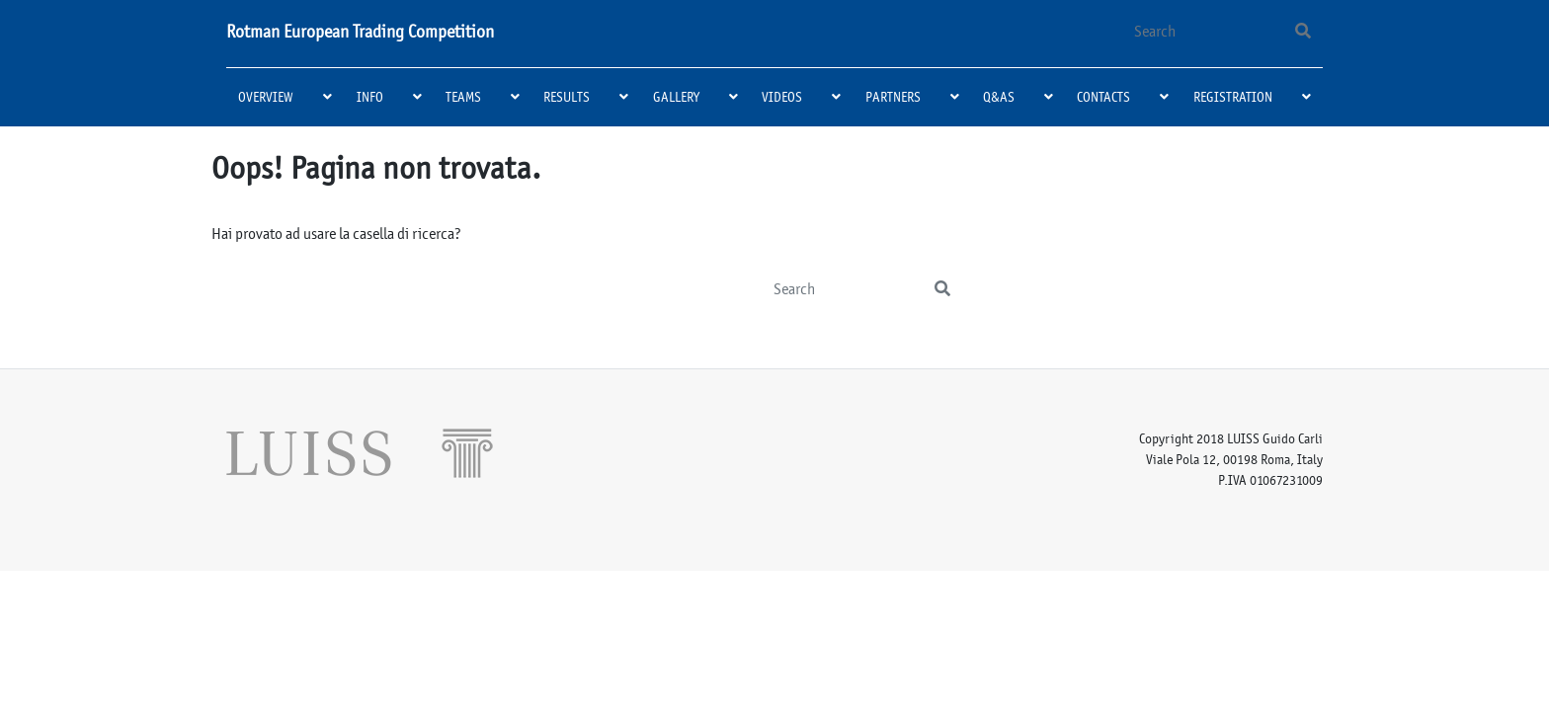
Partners (893, 97)
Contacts (1103, 97)
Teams (463, 97)
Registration (1232, 97)
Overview (265, 97)
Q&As (999, 97)
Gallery (676, 97)
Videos (782, 97)
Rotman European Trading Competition (360, 31)
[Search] (1201, 31)
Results (566, 97)
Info (370, 97)
